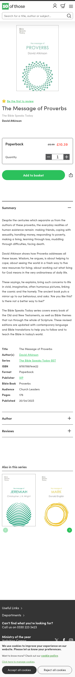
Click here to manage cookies (18, 661)
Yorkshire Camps (14, 640)
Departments (11, 615)
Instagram (71, 640)
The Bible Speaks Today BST (37, 360)
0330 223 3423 (27, 627)
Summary (9, 207)
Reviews (8, 431)
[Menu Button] (71, 6)
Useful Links (10, 608)
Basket (63, 6)
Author (7, 418)
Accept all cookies (19, 670)
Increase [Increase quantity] (67, 157)
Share (71, 175)
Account (55, 6)
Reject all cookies (55, 670)
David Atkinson (12, 121)
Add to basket (33, 175)
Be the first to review (20, 101)
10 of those (13, 6)
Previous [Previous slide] (5, 530)
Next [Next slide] (69, 530)
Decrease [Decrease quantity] (49, 157)
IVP (21, 378)
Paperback (14, 143)
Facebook (64, 640)
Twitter (57, 640)
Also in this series (14, 467)
